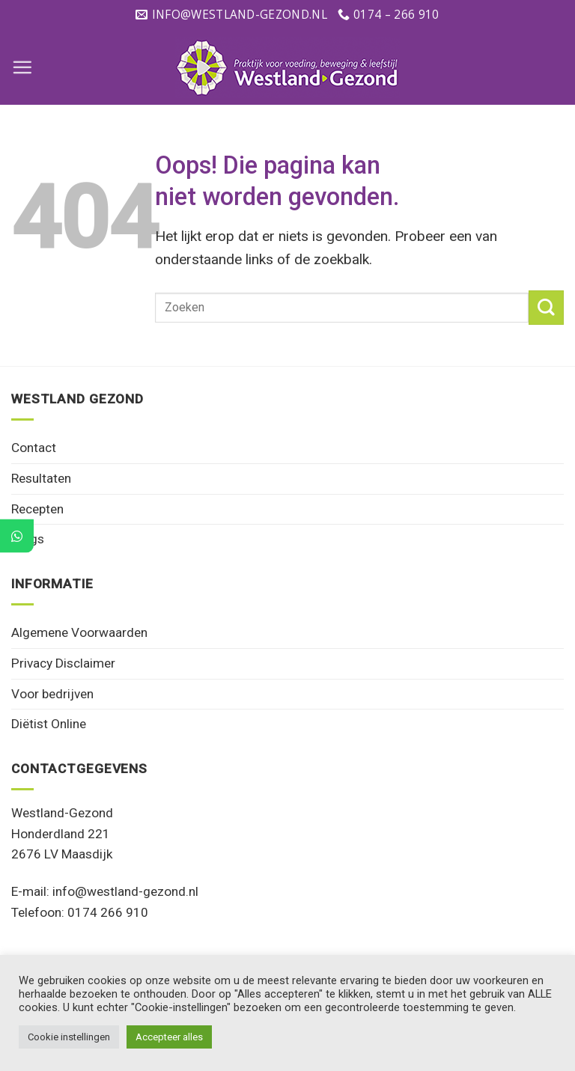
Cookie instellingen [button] (69, 1037)
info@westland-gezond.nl (125, 891)
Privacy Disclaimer (63, 663)
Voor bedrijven (52, 693)
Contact (33, 447)
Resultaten (41, 478)
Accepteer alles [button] (169, 1037)
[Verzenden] (546, 308)
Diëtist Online (48, 723)
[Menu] (22, 67)
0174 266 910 (107, 912)
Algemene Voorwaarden (79, 632)
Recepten (37, 508)
